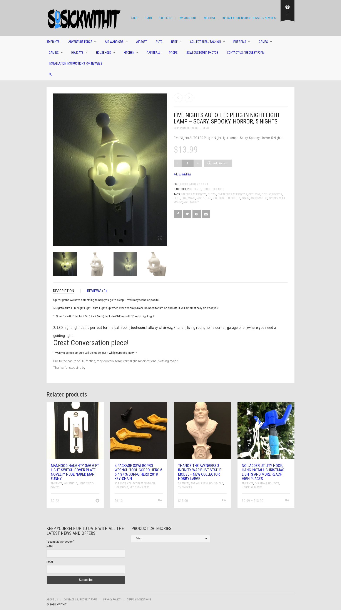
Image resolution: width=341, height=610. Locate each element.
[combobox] (170, 538)
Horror (277, 194)
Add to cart (220, 163)
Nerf (174, 41)
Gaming (54, 52)
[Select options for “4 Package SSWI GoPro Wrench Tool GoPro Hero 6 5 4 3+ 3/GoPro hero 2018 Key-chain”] (160, 500)
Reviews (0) (97, 290)
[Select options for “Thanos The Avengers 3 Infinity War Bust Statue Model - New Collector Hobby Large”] (223, 500)
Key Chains (136, 487)
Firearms (239, 41)
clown (212, 194)
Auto (158, 41)
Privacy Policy (112, 599)
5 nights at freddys (193, 194)
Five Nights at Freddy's (232, 194)
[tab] (67, 291)
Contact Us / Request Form (245, 52)
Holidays (77, 52)
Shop (134, 18)
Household (103, 52)
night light (204, 198)
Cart (148, 18)
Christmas (260, 483)
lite (184, 198)
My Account (188, 18)
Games (263, 41)
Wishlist (209, 18)
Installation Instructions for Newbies (249, 18)
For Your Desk (199, 483)
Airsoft (141, 41)
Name (50, 546)
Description (63, 290)
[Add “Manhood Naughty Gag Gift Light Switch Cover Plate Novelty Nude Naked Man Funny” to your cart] (97, 501)
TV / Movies (185, 487)
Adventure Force (80, 41)
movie (191, 198)
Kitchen (129, 52)
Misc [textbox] (170, 538)
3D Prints (53, 41)
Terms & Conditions (139, 599)
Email (50, 562)
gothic (266, 194)
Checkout (166, 18)
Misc (206, 128)
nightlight (220, 198)
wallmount (191, 202)
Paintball (153, 52)
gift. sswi (254, 194)
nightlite (234, 198)
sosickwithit (259, 198)
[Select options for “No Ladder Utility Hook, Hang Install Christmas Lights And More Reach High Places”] (287, 500)
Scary (245, 198)
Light (177, 198)
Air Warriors (114, 41)
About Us (52, 599)
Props (173, 52)
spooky (273, 198)
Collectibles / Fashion (205, 41)
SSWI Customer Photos (202, 52)
